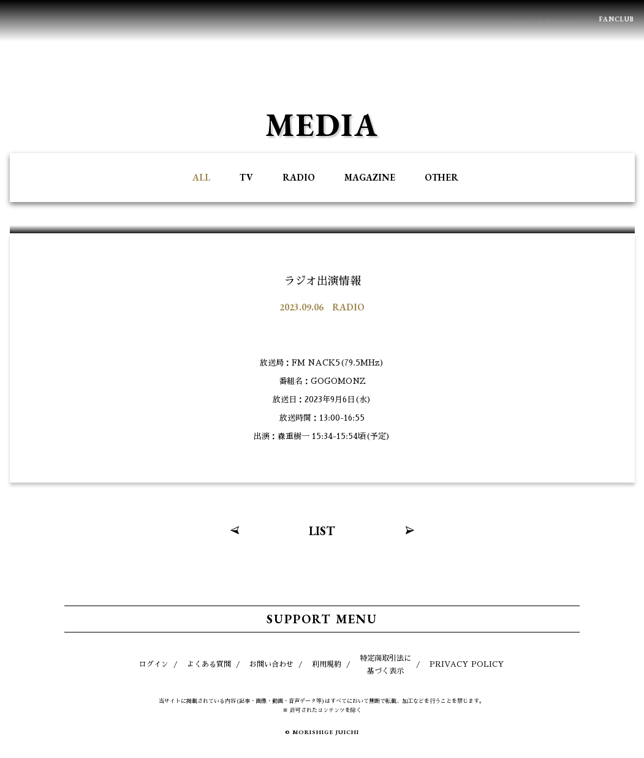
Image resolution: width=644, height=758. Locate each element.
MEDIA (250, 19)
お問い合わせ (271, 664)
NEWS (152, 19)
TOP (604, 736)
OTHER (441, 177)
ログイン (154, 664)
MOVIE (506, 19)
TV (246, 177)
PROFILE (307, 19)
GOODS (450, 19)
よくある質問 (209, 664)
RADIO (298, 177)
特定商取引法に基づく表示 (385, 665)
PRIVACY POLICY (467, 664)
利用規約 (326, 664)
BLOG (558, 19)
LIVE (201, 19)
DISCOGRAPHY (379, 19)
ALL (201, 177)
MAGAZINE (369, 177)
